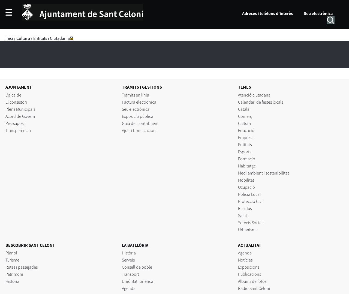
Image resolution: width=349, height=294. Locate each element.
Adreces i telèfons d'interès (267, 13)
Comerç (245, 116)
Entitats (245, 144)
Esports (244, 151)
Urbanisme (248, 229)
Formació (246, 158)
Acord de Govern (20, 116)
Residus (245, 208)
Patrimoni (14, 274)
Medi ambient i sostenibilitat (263, 173)
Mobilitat (246, 180)
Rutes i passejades (21, 267)
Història (12, 281)
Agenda (129, 288)
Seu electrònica (318, 13)
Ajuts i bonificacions (139, 130)
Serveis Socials (251, 222)
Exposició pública (137, 116)
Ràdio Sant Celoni (254, 288)
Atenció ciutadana (254, 95)
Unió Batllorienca (137, 281)
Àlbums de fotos (252, 281)
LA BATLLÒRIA (135, 245)
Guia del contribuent (140, 123)
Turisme (12, 260)
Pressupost (15, 123)
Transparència (18, 130)
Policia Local (249, 194)
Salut (242, 215)
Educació (246, 130)
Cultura (23, 38)
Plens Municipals (20, 109)
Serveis (128, 260)
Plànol (11, 253)
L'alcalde (13, 95)
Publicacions (249, 274)
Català (243, 109)
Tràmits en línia (135, 95)
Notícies (245, 260)
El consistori (16, 102)
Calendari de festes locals (260, 102)
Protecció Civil (251, 201)
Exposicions (248, 267)
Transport (130, 274)
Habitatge (247, 166)
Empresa (246, 137)
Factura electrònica (139, 102)
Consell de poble (137, 267)
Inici (9, 38)
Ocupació (246, 187)
